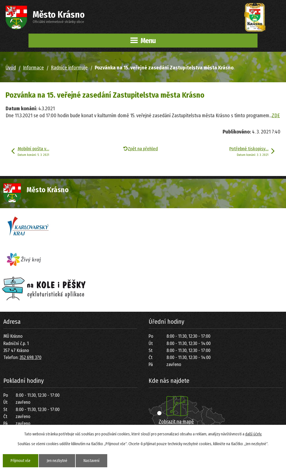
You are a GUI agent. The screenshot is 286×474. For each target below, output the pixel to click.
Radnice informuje (69, 68)
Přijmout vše (20, 460)
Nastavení (91, 460)
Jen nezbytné (57, 460)
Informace (33, 68)
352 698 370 (30, 357)
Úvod (11, 68)
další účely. (253, 434)
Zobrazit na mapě (176, 422)
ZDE (276, 115)
